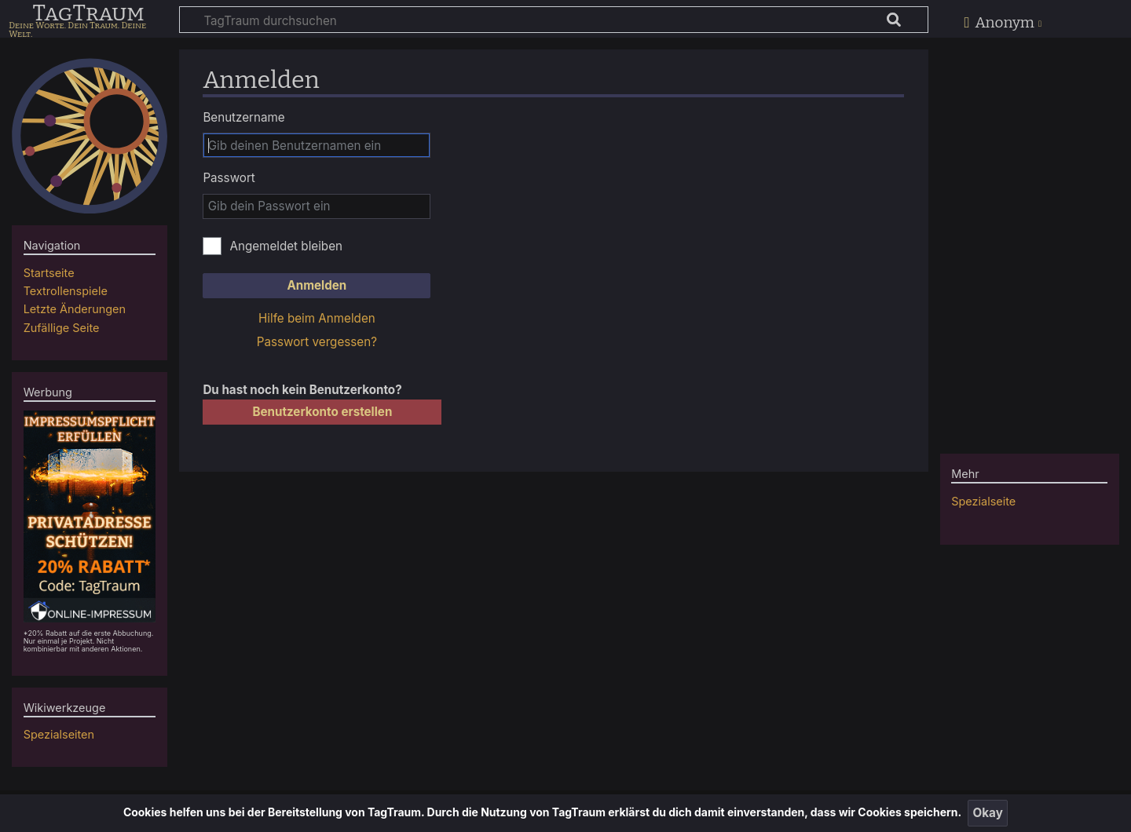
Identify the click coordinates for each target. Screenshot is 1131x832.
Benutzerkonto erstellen (322, 411)
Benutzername (243, 117)
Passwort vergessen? (317, 341)
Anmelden (316, 285)
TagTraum (88, 14)
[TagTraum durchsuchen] (554, 19)
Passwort (228, 177)
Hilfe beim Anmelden (316, 318)
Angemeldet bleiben (285, 246)
